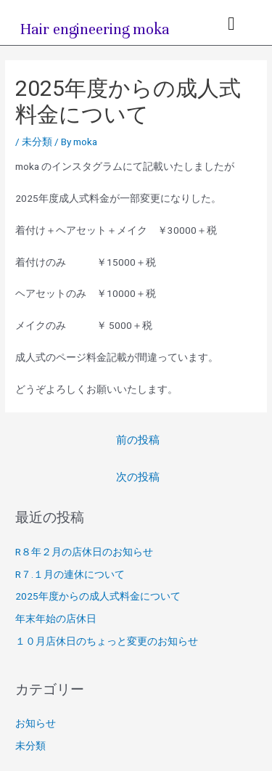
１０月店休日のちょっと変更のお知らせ (106, 641)
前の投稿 (138, 439)
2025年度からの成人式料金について (98, 596)
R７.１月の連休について (70, 574)
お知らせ (35, 723)
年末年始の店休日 (55, 618)
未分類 (37, 141)
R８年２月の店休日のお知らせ (84, 552)
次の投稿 (138, 477)
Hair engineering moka (95, 29)
